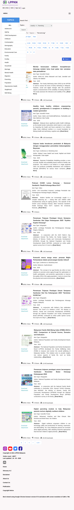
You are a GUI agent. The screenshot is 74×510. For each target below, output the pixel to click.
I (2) (66, 43)
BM (4, 8)
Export (66, 59)
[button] (23, 29)
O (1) (39, 47)
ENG (7, 8)
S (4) (56, 47)
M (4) (30, 47)
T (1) (62, 47)
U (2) (67, 47)
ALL (10, 25)
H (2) (61, 43)
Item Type (27, 36)
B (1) (33, 43)
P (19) (45, 47)
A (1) (28, 43)
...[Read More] (63, 131)
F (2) (53, 43)
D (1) (44, 43)
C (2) (39, 43)
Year (34, 36)
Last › (38, 442)
